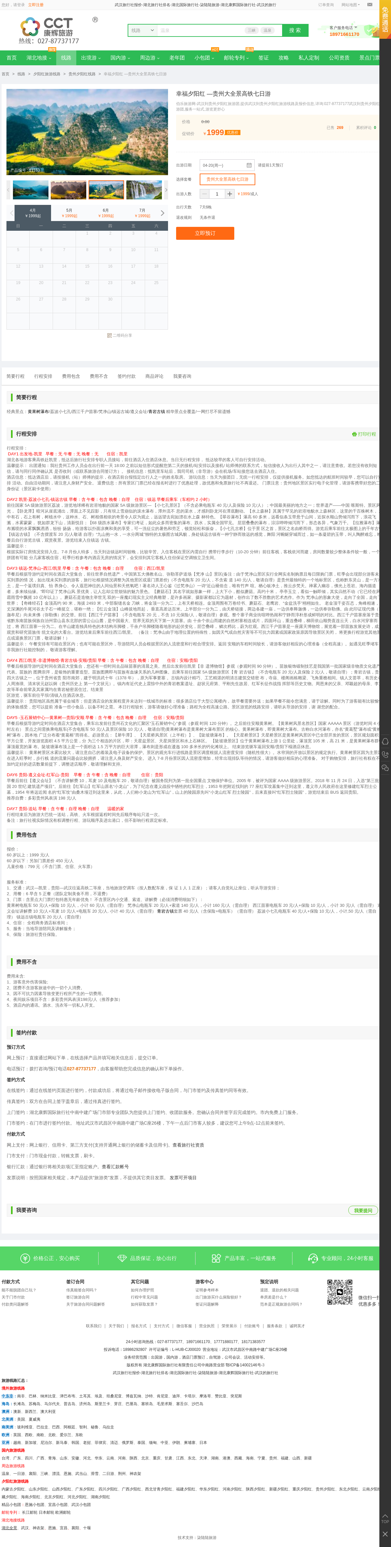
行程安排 (43, 376)
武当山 (81, 1473)
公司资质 (339, 57)
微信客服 (184, 1326)
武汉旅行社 (122, 1373)
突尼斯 (236, 1396)
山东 (64, 1458)
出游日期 (184, 165)
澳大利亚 (48, 1411)
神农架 (135, 1473)
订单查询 (326, 5)
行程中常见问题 (144, 1297)
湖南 (215, 1458)
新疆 (308, 1458)
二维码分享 (119, 335)
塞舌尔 (182, 1404)
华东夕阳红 (209, 1489)
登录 (21, 5)
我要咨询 (182, 376)
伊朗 (176, 1442)
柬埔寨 (190, 1442)
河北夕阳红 (77, 1497)
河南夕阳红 (232, 1489)
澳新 (17, 1411)
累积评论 (364, 127)
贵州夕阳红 (325, 1489)
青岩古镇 (156, 411)
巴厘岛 (131, 1404)
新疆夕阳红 (279, 1489)
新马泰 (62, 1442)
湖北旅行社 (151, 1373)
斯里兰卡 (102, 1404)
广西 (40, 1458)
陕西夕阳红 (255, 1489)
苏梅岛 (34, 1404)
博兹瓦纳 (133, 1396)
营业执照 (207, 1326)
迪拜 (176, 1396)
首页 (11, 57)
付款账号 (252, 1326)
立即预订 (205, 233)
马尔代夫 (52, 1404)
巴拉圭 (42, 1427)
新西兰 (31, 1411)
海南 (250, 1458)
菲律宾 (100, 1442)
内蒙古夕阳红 (13, 1489)
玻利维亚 (25, 1427)
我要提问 (363, 1210)
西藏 (238, 1458)
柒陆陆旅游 (207, 1537)
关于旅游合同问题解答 (85, 1304)
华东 (98, 1458)
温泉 (267, 30)
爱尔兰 (65, 1435)
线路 (66, 57)
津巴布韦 (67, 1396)
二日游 (108, 1473)
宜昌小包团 (58, 1504)
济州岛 (85, 1404)
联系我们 (93, 1326)
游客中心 (205, 1281)
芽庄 (118, 1404)
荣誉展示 (229, 1326)
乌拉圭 (108, 1427)
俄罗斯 (127, 1442)
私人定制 (309, 57)
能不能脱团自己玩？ (19, 1290)
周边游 (150, 57)
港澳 (226, 1458)
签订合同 (75, 1281)
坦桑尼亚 (114, 1396)
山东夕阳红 (38, 1489)
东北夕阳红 (348, 1489)
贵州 (273, 1458)
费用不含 (99, 376)
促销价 (188, 133)
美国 (21, 1419)
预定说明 (269, 1281)
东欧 (79, 1435)
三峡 (252, 30)
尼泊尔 (46, 1442)
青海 (52, 1458)
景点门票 (369, 57)
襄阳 (33, 1473)
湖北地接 (38, 57)
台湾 (5, 1458)
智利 (83, 1427)
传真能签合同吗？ (81, 1290)
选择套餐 (184, 179)
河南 (122, 1458)
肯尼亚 (162, 1396)
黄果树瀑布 (38, 411)
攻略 (284, 57)
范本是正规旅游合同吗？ (281, 1304)
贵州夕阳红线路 (82, 74)
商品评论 (154, 376)
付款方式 (11, 1281)
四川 (29, 1458)
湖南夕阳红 (100, 1497)
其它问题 (140, 1281)
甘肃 (168, 1458)
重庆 (157, 1458)
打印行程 (364, 434)
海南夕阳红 (30, 1497)
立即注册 (36, 5)
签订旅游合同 (78, 1297)
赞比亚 (221, 1396)
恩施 (67, 1473)
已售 (330, 127)
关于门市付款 (13, 1297)
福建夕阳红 (186, 1489)
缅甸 (153, 1442)
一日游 (19, 1473)
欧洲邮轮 (63, 1512)
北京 (145, 1458)
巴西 (56, 1427)
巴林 (33, 1396)
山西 (296, 1458)
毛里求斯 (164, 1404)
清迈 (114, 1442)
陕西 (133, 1458)
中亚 (164, 1442)
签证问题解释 (207, 1304)
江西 (180, 1458)
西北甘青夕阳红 (158, 1489)
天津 (203, 1458)
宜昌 (64, 1528)
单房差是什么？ (273, 1297)
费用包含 (71, 376)
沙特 (149, 1396)
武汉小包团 (81, 1504)
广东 (17, 1458)
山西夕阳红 (61, 1489)
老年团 (177, 57)
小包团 (204, 57)
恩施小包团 (34, 1504)
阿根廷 (69, 1427)
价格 (186, 121)
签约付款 (127, 376)
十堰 (87, 1528)
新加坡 (31, 1442)
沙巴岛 (197, 1404)
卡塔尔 (190, 1396)
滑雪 (95, 1473)
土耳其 (85, 1396)
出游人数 (184, 194)
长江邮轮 (29, 1512)
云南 (110, 1458)
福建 (285, 1458)
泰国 (141, 1442)
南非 (21, 1396)
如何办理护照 (142, 1290)
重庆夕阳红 (302, 1489)
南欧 (40, 1435)
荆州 (122, 1473)
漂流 (56, 1473)
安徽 (75, 1458)
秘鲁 (95, 1427)
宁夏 (261, 1458)
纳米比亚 (48, 1396)
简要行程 (15, 376)
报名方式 (139, 1326)
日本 (203, 1442)
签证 (264, 57)
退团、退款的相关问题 (279, 1290)
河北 (87, 1458)
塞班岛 (147, 1404)
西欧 (29, 1435)
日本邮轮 (46, 1512)
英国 (17, 1435)
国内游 (120, 57)
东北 (192, 1458)
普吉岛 (69, 1404)
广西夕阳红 (131, 1489)
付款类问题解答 (15, 1304)
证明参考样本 (207, 1290)
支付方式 (161, 1326)
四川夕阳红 (108, 1489)
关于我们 (116, 1326)
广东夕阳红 (85, 1489)
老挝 (87, 1442)
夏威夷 (34, 1419)
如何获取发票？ (144, 1304)
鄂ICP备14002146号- (244, 1365)
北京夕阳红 (54, 1497)
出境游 (91, 57)
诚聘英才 (297, 1326)
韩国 (75, 1442)
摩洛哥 (205, 1396)
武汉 (25, 1528)
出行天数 (184, 207)
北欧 (52, 1435)
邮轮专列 (236, 57)
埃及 (98, 1396)
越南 (17, 1442)
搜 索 (295, 30)
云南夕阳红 (372, 1489)
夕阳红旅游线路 (46, 74)
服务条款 (274, 1326)
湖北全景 (9, 1528)
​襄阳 (75, 1528)
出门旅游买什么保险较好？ (219, 1297)
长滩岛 (19, 1404)
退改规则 (184, 217)
